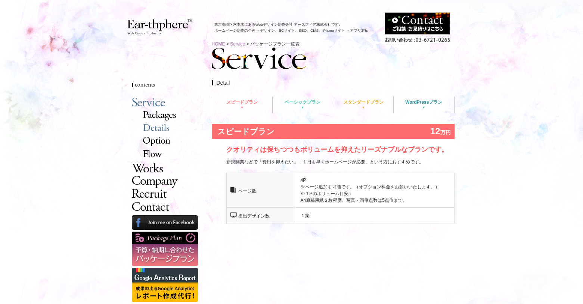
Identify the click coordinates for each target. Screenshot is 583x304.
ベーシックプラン (302, 102)
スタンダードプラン (363, 102)
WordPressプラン (423, 102)
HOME (218, 44)
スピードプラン (242, 102)
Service (237, 44)
